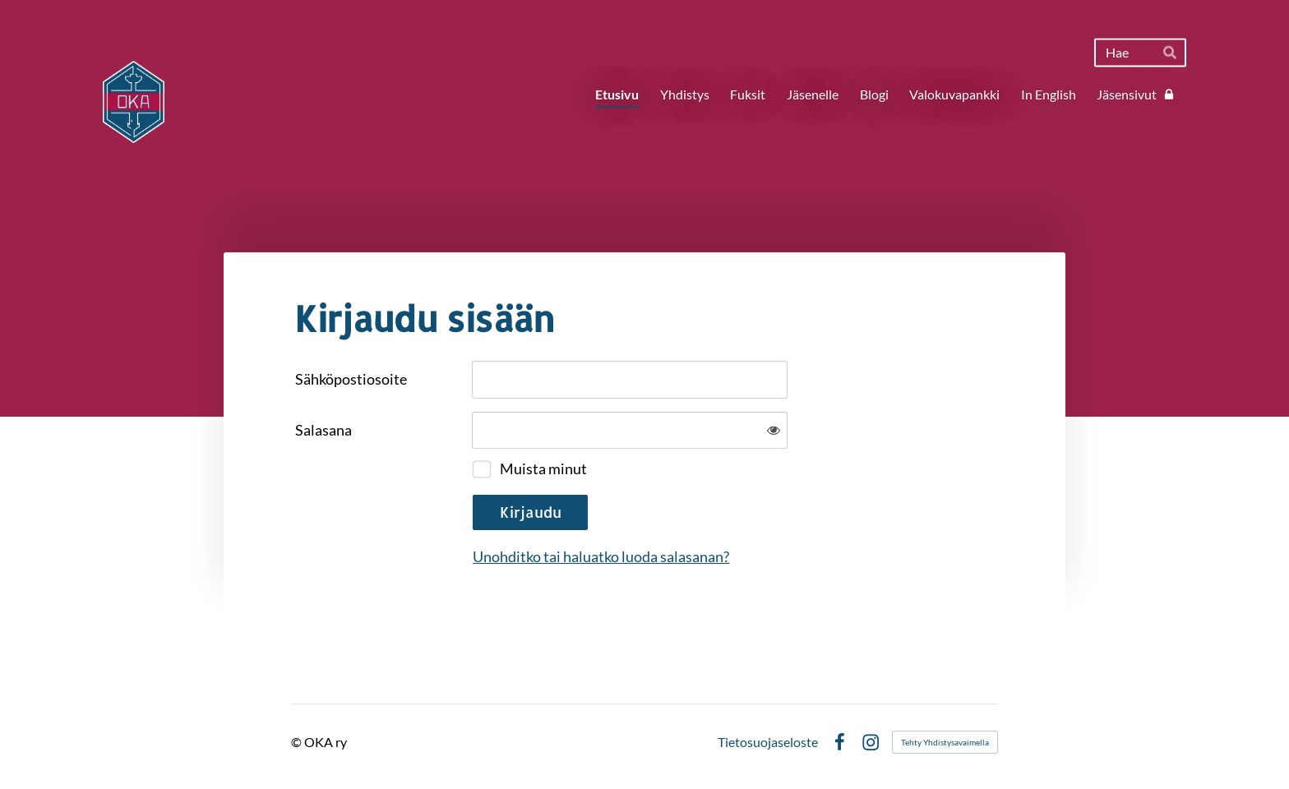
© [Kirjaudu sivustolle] (297, 742)
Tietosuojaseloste (768, 742)
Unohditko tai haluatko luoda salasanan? (601, 556)
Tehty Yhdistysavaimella (945, 742)
